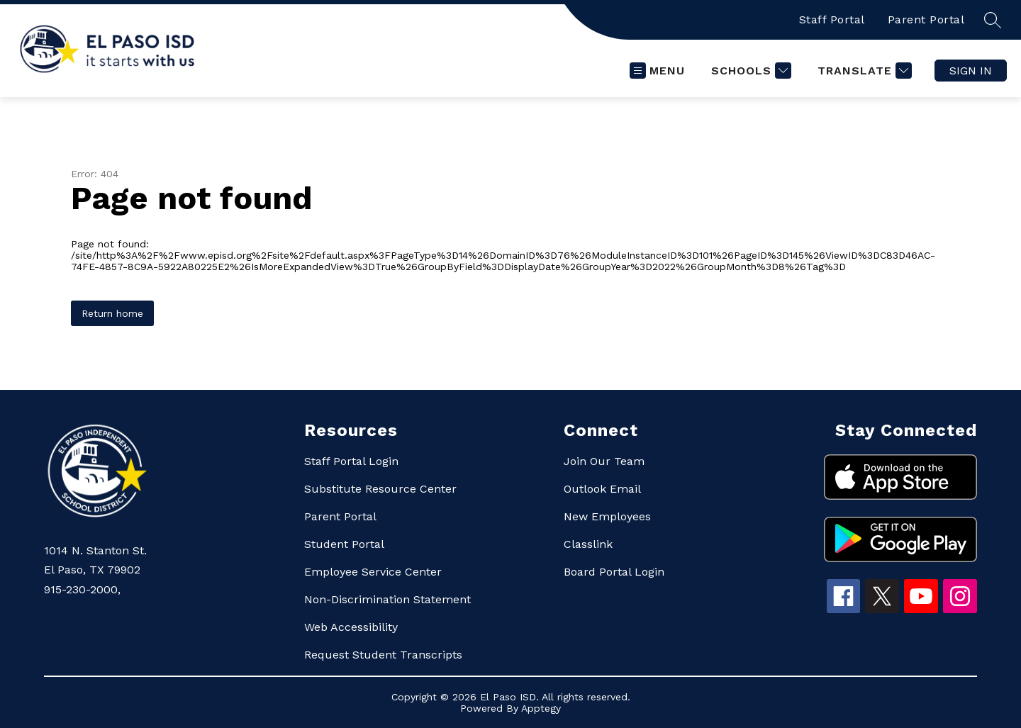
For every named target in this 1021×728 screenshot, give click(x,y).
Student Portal (344, 544)
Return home (112, 313)
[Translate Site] (863, 70)
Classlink (588, 544)
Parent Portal (926, 19)
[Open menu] (657, 70)
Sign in (970, 70)
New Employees (607, 516)
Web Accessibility (351, 627)
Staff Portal (832, 19)
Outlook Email (602, 488)
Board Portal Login (614, 571)
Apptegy (541, 708)
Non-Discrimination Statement (387, 599)
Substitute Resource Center (380, 488)
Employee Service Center (373, 571)
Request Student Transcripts (383, 654)
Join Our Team (604, 461)
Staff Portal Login (351, 461)
